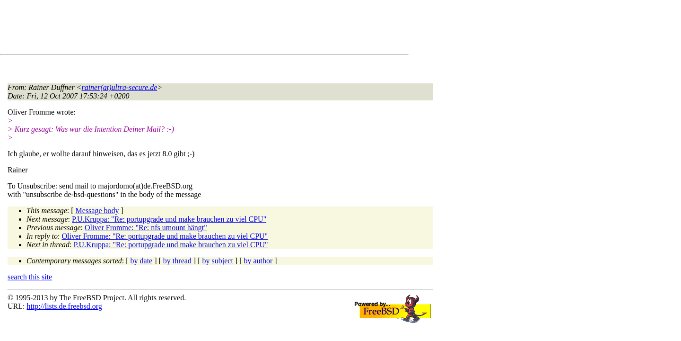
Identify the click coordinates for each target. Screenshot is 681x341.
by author (258, 261)
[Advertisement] (180, 29)
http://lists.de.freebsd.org (64, 306)
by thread (177, 261)
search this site (30, 277)
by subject (217, 261)
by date (142, 261)
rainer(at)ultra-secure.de (119, 87)
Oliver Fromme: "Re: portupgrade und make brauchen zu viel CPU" (165, 236)
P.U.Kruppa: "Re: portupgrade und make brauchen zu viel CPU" (169, 219)
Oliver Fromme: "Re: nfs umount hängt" (146, 228)
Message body (97, 210)
